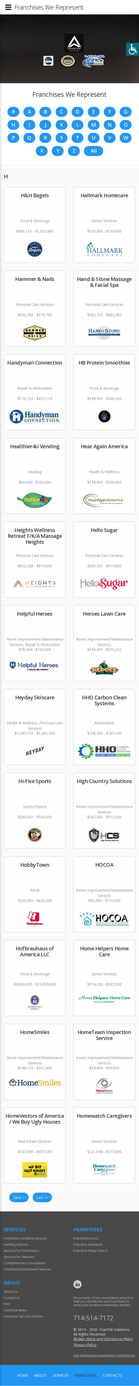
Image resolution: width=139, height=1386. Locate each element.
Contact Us (12, 1298)
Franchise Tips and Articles (23, 1316)
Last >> (42, 1197)
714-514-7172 (93, 1318)
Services (61, 1375)
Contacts (112, 1375)
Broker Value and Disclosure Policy (103, 1339)
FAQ (7, 1304)
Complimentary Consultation (25, 1263)
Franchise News (15, 1310)
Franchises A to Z (85, 1238)
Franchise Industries (87, 1245)
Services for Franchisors (21, 1251)
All (94, 151)
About (40, 1375)
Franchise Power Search (90, 1251)
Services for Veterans (19, 1257)
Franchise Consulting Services (25, 1238)
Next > (18, 1197)
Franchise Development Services (27, 1269)
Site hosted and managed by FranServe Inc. (104, 1355)
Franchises (86, 1375)
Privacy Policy (84, 1344)
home (22, 1375)
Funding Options (16, 1245)
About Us (11, 1292)
